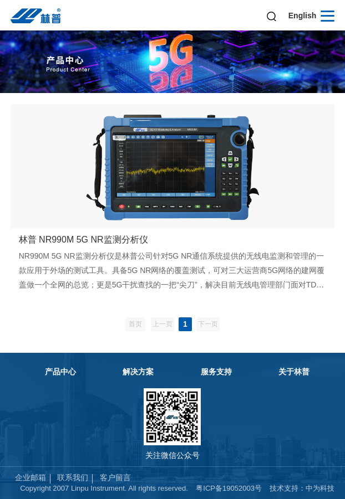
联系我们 (72, 477)
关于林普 (294, 371)
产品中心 (60, 371)
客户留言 (115, 477)
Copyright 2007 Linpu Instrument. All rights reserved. (104, 488)
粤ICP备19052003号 (229, 488)
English (302, 15)
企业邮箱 (30, 477)
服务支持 (216, 371)
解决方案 (138, 371)
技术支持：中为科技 (302, 488)
